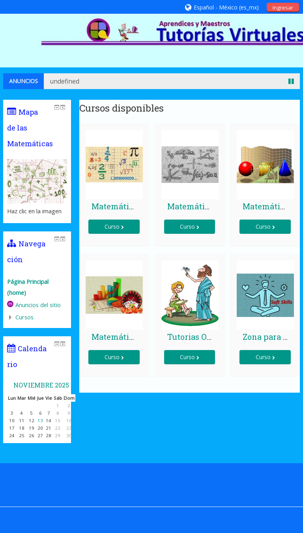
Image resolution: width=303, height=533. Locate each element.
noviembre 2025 (41, 385)
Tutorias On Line (199, 337)
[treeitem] (37, 287)
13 (40, 420)
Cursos (24, 317)
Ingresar (283, 7)
